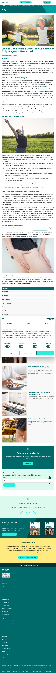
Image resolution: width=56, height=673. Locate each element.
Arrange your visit (47, 2)
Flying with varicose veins (7, 626)
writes (25, 111)
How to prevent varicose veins (8, 620)
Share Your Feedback (6, 671)
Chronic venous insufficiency (8, 589)
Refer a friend (4, 642)
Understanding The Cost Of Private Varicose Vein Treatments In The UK (38, 367)
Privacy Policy (16, 671)
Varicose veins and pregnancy (8, 630)
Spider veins (4, 586)
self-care (30, 207)
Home (3, 5)
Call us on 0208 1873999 (26, 2)
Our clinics (4, 639)
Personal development (8, 207)
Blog (6, 5)
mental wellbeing (48, 88)
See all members (5, 614)
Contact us (4, 657)
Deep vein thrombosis (6, 592)
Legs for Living (5, 645)
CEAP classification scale (40, 230)
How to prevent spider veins (8, 623)
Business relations (6, 654)
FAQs (3, 660)
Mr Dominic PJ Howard (6, 608)
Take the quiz (28, 463)
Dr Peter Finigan (5, 605)
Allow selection (28, 353)
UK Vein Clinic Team (7, 58)
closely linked (44, 86)
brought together (36, 217)
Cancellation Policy (36, 671)
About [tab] (46, 323)
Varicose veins (5, 583)
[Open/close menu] (54, 2)
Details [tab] (28, 323)
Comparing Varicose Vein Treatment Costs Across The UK (39, 393)
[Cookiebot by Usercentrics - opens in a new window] (47, 319)
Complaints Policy (26, 671)
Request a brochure (6, 648)
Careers (3, 651)
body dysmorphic (33, 91)
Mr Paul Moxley (5, 611)
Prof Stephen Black (6, 602)
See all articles (5, 596)
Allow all (45, 353)
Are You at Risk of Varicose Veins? (38, 419)
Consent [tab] (9, 323)
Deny (10, 353)
